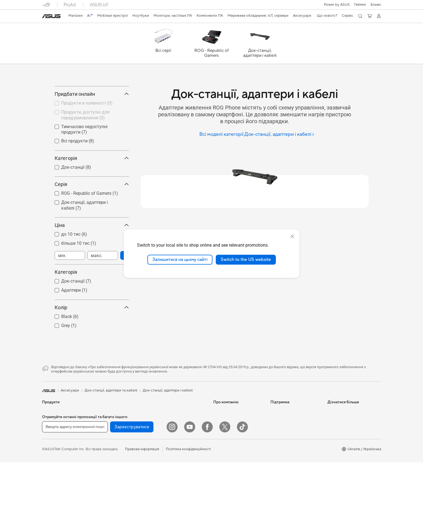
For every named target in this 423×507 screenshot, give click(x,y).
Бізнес (376, 4)
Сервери (162, 456)
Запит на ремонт (284, 451)
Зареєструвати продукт (290, 459)
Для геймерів (53, 493)
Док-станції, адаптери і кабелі (168, 415)
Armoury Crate (339, 492)
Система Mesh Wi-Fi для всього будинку (175, 437)
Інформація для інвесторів (235, 451)
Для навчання (53, 485)
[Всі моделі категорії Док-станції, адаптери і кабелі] (257, 134)
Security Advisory (284, 500)
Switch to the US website (246, 259)
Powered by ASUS (342, 459)
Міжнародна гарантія (288, 484)
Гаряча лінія (280, 443)
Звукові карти (110, 493)
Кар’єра (220, 468)
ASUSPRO (336, 451)
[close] (292, 236)
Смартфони (51, 443)
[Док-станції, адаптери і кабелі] (260, 44)
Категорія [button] (92, 183)
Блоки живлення (113, 484)
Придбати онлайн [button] (92, 119)
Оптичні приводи (113, 501)
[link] (51, 16)
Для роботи (52, 468)
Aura (331, 500)
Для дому (50, 460)
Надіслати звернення (288, 435)
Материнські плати (114, 451)
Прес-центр (223, 459)
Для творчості (54, 476)
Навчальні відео (283, 476)
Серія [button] (92, 209)
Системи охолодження (118, 476)
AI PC (332, 435)
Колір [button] (92, 332)
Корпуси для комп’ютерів (120, 468)
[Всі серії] (163, 44)
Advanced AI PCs (341, 484)
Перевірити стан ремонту (291, 468)
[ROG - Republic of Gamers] (211, 44)
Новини (219, 443)
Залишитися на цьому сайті (180, 259)
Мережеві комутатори (174, 447)
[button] (360, 4)
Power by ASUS (337, 4)
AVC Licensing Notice (345, 468)
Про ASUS (222, 435)
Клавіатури (164, 497)
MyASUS (277, 492)
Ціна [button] (92, 249)
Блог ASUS (336, 476)
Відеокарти (108, 460)
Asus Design (337, 443)
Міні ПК (105, 435)
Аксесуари (51, 501)
